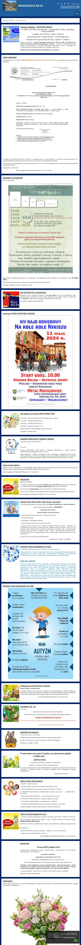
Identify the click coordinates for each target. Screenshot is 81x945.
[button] (68, 4)
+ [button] (58, 3)
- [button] (62, 3)
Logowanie (75, 4)
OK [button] (76, 940)
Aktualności (21, 20)
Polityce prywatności (69, 937)
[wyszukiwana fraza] (70, 7)
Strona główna (9, 20)
